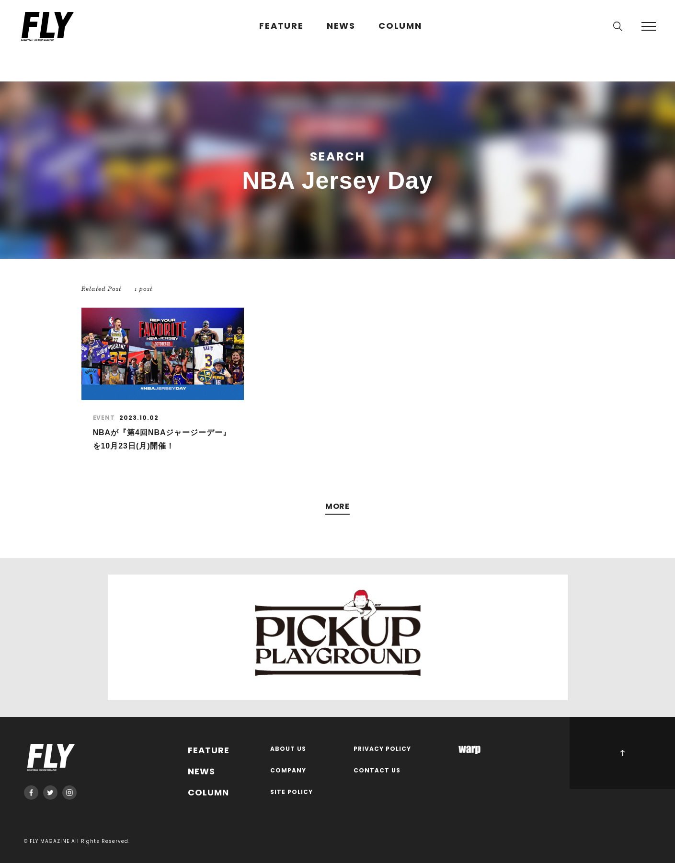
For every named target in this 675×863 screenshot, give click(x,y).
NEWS (341, 26)
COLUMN (400, 26)
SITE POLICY (291, 792)
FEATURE (281, 26)
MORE (337, 507)
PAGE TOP (622, 753)
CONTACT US (377, 770)
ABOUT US (288, 749)
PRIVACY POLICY (382, 749)
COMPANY (288, 770)
